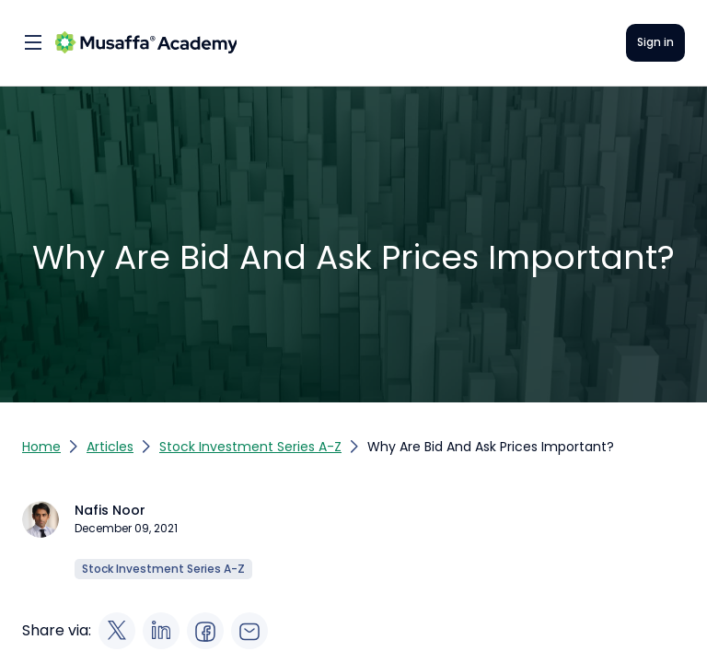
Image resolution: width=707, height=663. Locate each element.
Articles (110, 446)
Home (41, 446)
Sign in (655, 42)
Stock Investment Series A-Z (250, 446)
